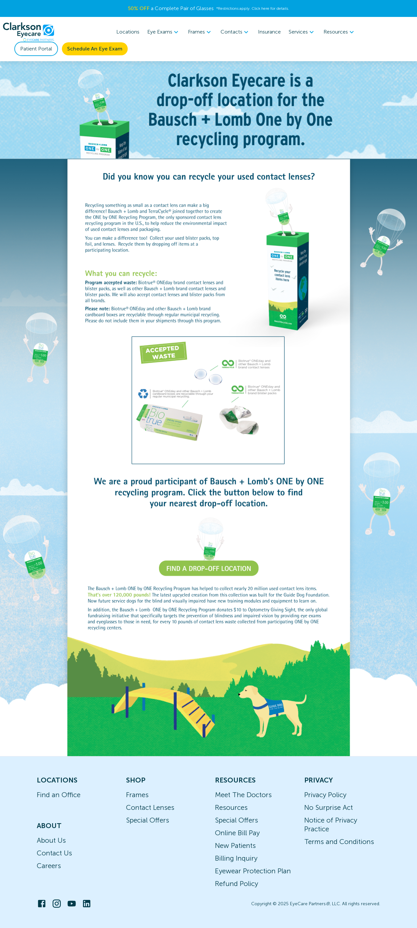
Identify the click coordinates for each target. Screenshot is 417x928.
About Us (51, 840)
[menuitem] (163, 32)
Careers (49, 866)
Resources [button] (340, 32)
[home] (29, 32)
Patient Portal (36, 49)
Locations (127, 32)
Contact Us (54, 853)
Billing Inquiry (236, 858)
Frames (137, 795)
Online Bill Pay (237, 833)
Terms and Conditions (339, 842)
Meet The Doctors (243, 795)
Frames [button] (200, 32)
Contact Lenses (150, 807)
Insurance (269, 32)
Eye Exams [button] (163, 32)
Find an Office (58, 795)
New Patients (235, 845)
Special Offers (147, 820)
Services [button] (302, 32)
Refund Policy (236, 884)
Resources (231, 807)
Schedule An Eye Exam (94, 49)
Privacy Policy (325, 795)
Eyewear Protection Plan (253, 871)
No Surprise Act (328, 807)
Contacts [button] (235, 32)
